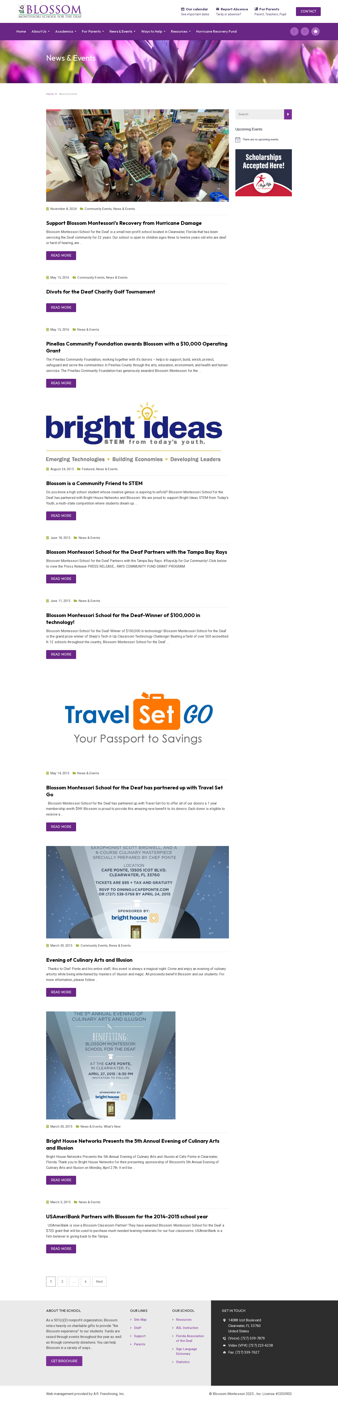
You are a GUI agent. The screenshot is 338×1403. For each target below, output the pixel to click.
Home (21, 31)
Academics (64, 31)
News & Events (121, 31)
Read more (61, 255)
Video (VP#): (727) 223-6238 (250, 1345)
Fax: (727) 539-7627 (243, 1352)
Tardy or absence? (228, 14)
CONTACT (308, 11)
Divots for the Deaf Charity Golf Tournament (100, 291)
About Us (38, 31)
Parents (139, 1344)
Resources (179, 31)
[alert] (263, 139)
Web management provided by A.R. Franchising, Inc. (85, 1394)
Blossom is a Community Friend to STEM (94, 483)
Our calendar (197, 9)
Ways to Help (151, 31)
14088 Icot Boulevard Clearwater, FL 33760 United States (244, 1325)
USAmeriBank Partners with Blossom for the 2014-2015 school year (127, 1216)
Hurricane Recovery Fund (216, 31)
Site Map (140, 1320)
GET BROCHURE (64, 1361)
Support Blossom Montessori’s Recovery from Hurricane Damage (124, 223)
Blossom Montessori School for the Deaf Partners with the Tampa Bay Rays (136, 552)
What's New (112, 1126)
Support (140, 1336)
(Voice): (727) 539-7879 (246, 1338)
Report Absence (234, 9)
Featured (88, 469)
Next (99, 1282)
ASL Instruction (187, 1328)
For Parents (269, 9)
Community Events (98, 209)
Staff (138, 1328)
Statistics (183, 1362)
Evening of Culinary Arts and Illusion (89, 960)
